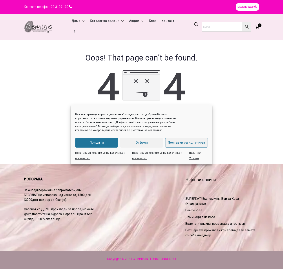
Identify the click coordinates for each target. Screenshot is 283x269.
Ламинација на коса (200, 217)
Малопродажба (247, 6)
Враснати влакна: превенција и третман (215, 223)
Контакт (167, 21)
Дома (78, 21)
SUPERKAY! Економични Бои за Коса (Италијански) (212, 201)
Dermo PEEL (194, 210)
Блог (152, 21)
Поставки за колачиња (186, 142)
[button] (82, 21)
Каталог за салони (107, 21)
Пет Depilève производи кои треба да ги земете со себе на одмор (220, 232)
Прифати (96, 142)
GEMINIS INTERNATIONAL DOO (154, 259)
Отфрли (141, 142)
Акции (136, 21)
